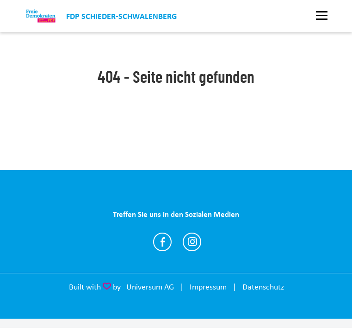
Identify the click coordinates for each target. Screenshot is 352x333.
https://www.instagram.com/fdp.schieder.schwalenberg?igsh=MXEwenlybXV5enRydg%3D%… (192, 242)
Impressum (208, 287)
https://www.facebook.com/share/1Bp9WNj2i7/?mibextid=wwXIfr (162, 242)
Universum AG (150, 287)
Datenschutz (263, 287)
